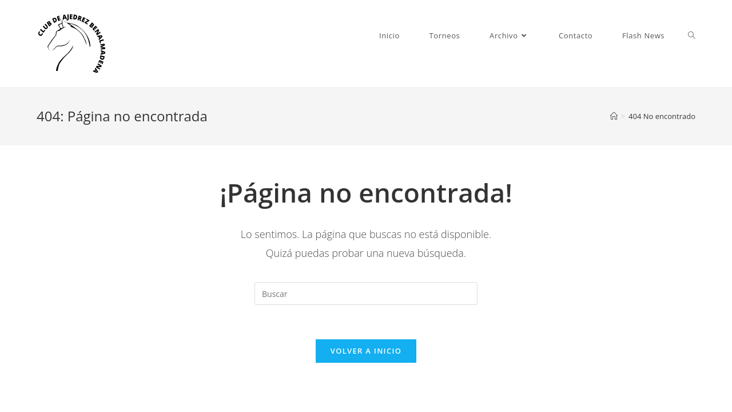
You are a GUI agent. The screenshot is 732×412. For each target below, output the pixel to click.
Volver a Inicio (366, 351)
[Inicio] (614, 116)
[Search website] (691, 35)
